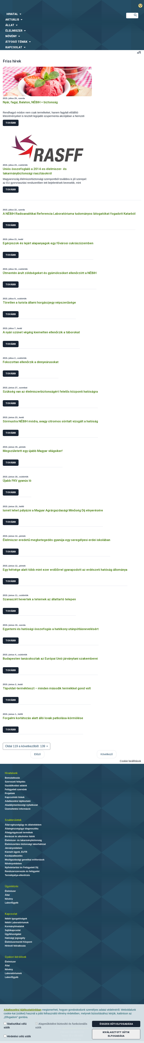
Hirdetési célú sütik (17, 1036)
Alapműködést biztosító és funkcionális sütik (61, 1025)
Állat (7, 895)
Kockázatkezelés (13, 856)
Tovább (11, 122)
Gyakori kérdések (15, 956)
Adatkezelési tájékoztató (18, 801)
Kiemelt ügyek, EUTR (16, 852)
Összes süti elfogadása (116, 1023)
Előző (37, 754)
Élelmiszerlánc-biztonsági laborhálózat (25, 844)
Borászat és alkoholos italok (20, 836)
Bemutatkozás (12, 778)
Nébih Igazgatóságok (16, 918)
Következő (107, 754)
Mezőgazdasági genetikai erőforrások (24, 859)
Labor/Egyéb (11, 902)
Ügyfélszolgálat (13, 934)
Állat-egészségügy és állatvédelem (23, 824)
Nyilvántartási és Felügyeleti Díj (21, 867)
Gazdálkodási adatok (16, 785)
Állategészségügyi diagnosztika (21, 828)
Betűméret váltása (139, 52)
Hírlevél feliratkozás (15, 946)
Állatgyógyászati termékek (19, 832)
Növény (9, 899)
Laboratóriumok (13, 973)
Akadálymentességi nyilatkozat (21, 805)
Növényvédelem (13, 863)
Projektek (10, 793)
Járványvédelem (13, 848)
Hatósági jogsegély (15, 938)
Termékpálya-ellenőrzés (17, 875)
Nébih (48, 6)
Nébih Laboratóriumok (17, 922)
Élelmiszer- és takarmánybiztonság (23, 840)
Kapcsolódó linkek (14, 797)
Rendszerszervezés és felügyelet (22, 871)
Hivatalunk (11, 773)
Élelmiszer (10, 891)
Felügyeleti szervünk (16, 789)
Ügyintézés (11, 886)
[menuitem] (60, 14)
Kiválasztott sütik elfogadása (116, 1034)
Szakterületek (13, 820)
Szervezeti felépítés (15, 781)
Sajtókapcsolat (13, 930)
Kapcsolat (11, 913)
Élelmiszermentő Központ (18, 942)
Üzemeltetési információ (17, 809)
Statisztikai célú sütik (15, 1025)
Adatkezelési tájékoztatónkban (22, 1009)
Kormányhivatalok (14, 926)
